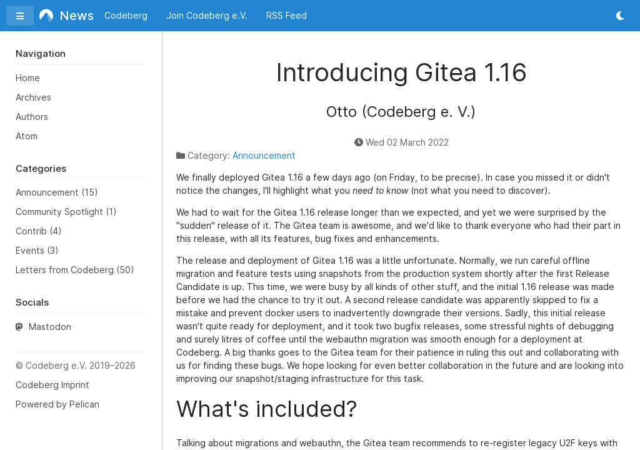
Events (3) (37, 250)
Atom (27, 136)
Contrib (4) (39, 231)
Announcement (264, 155)
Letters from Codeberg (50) (75, 269)
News (62, 15)
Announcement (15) (57, 192)
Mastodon (43, 326)
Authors (32, 116)
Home (28, 77)
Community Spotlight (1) (66, 211)
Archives (33, 97)
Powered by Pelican (57, 404)
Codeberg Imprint (52, 384)
